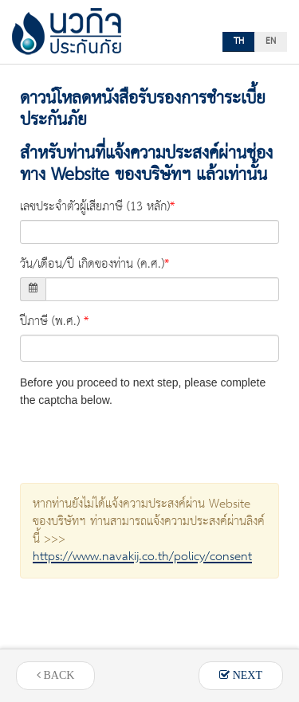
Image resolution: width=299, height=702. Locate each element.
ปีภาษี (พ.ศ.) (50, 322)
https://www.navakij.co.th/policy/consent (142, 557)
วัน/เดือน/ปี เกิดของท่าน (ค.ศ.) (92, 264)
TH (239, 41)
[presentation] (141, 440)
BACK (55, 675)
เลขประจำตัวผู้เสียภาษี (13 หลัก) (95, 207)
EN (271, 41)
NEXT (240, 675)
